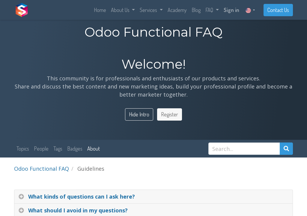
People (41, 148)
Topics (22, 148)
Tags (57, 148)
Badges (74, 148)
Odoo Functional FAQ (41, 168)
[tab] (153, 197)
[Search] (286, 148)
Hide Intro (139, 114)
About (93, 148)
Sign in (231, 10)
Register (169, 114)
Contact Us (278, 10)
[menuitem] (100, 10)
